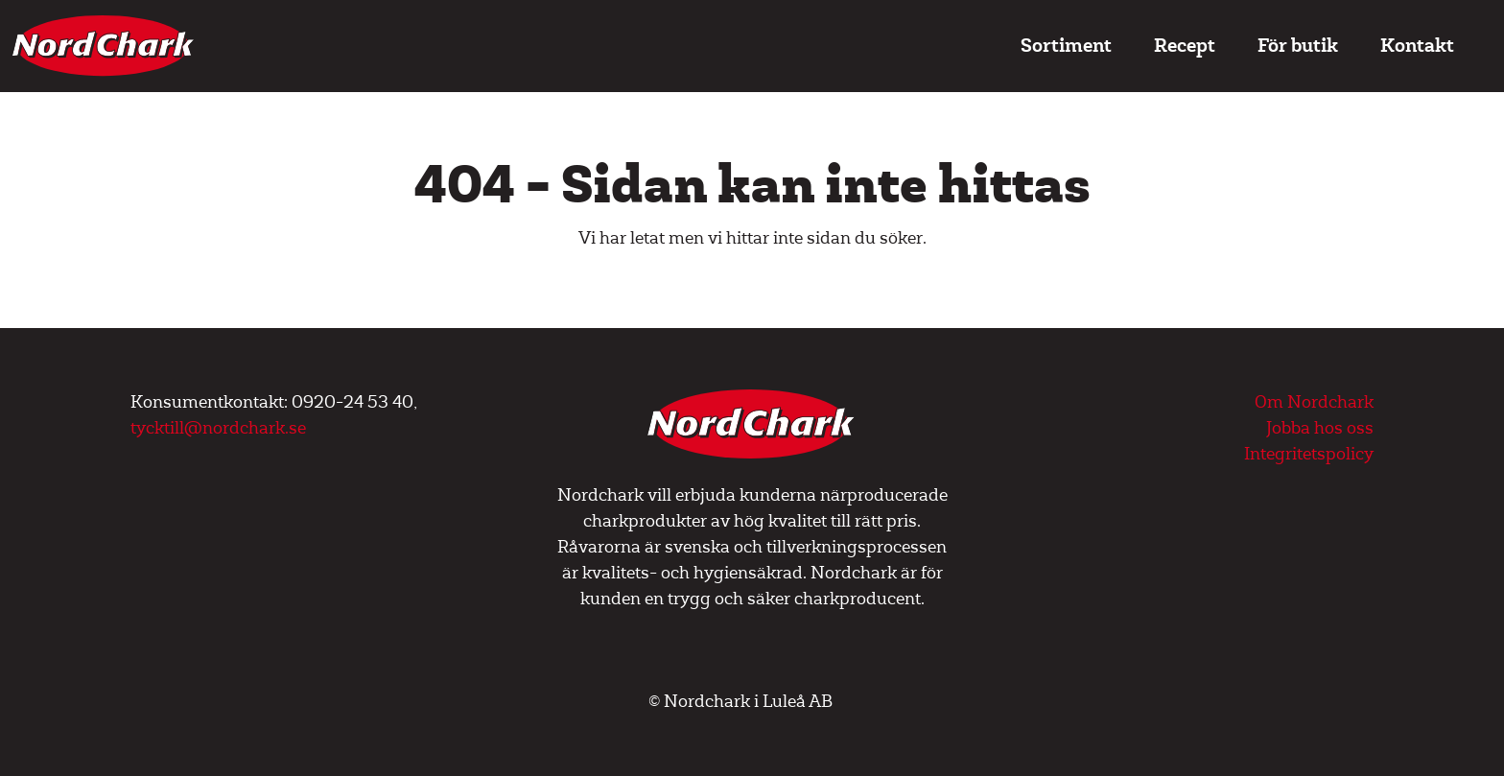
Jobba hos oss (1320, 428)
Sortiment (1066, 46)
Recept (1184, 46)
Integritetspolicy (1309, 454)
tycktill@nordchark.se (218, 428)
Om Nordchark (1314, 402)
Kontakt (1417, 46)
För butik (1297, 46)
